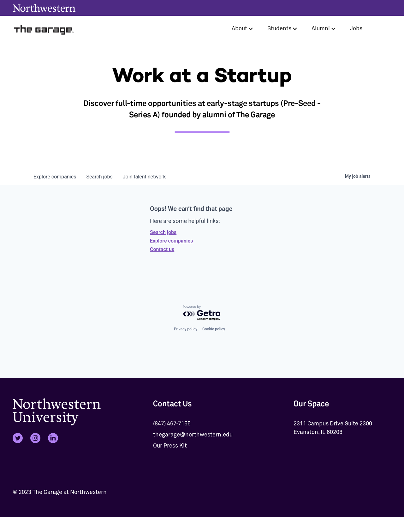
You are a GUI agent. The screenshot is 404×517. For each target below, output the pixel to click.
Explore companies (171, 241)
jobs (99, 177)
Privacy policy (185, 329)
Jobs (356, 29)
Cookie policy (213, 329)
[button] (242, 29)
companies (54, 177)
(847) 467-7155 (172, 424)
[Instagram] (35, 438)
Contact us (162, 249)
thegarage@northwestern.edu (193, 435)
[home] (44, 29)
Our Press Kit (170, 446)
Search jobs (163, 232)
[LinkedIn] (53, 438)
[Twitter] (18, 438)
